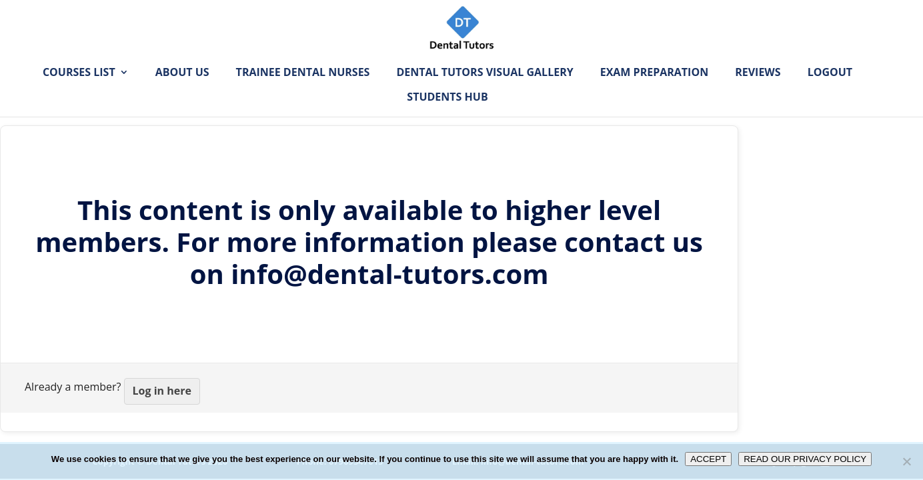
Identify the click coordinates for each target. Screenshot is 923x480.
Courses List (79, 93)
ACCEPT (708, 459)
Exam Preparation (654, 93)
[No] (906, 461)
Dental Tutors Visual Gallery (484, 93)
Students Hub (447, 117)
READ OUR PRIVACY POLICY (805, 459)
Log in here (162, 390)
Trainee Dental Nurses (303, 93)
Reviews (757, 93)
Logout (830, 93)
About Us (182, 93)
